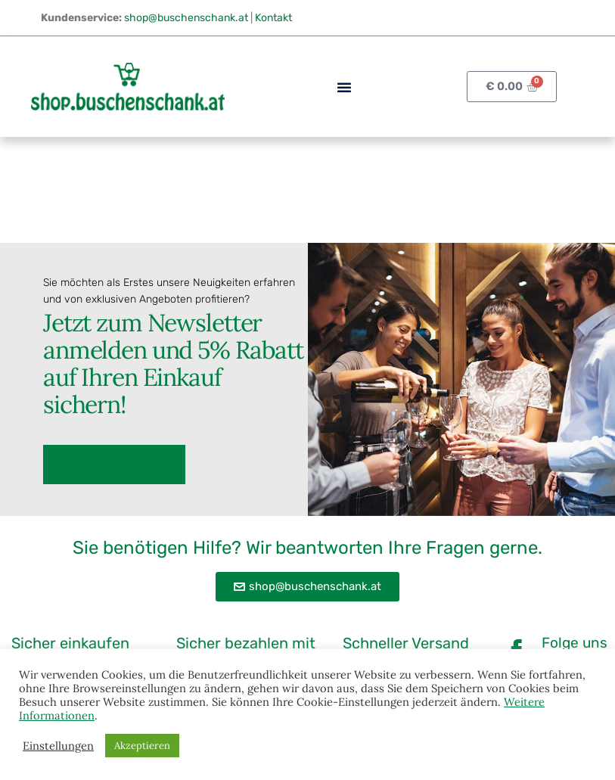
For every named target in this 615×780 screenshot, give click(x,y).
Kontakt (273, 17)
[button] (344, 87)
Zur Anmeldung (114, 463)
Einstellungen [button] (58, 746)
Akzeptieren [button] (142, 745)
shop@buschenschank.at (186, 17)
